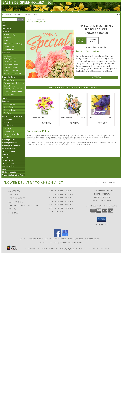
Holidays (5, 32)
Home (4, 23)
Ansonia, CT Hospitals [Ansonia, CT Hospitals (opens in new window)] (56, 239)
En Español (6, 154)
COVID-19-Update (9, 172)
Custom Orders (8, 166)
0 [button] (118, 15)
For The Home (9, 95)
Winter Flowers (9, 104)
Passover (7, 38)
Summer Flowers (10, 110)
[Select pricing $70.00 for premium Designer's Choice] (92, 40)
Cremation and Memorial (13, 92)
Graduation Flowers (11, 70)
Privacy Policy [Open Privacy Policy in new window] (82, 248)
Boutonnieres (9, 131)
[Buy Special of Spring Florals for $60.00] (96, 77)
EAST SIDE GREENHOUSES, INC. (27, 2)
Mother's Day (9, 46)
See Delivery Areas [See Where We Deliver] (104, 182)
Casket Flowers (9, 86)
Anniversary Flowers (11, 65)
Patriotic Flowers (8, 160)
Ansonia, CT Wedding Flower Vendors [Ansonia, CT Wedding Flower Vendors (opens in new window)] (85, 239)
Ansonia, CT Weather (48, 243)
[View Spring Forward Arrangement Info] (44, 104)
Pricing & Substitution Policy (13, 175)
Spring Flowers (9, 107)
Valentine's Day (9, 35)
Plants (4, 98)
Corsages (7, 128)
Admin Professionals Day (13, 43)
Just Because (8, 56)
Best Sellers (6, 29)
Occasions (6, 53)
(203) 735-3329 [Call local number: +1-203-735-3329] (32, 15)
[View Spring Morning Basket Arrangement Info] (72, 104)
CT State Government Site (71, 243)
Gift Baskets (7, 119)
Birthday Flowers (10, 59)
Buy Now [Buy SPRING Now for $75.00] (102, 123)
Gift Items (6, 122)
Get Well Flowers (10, 62)
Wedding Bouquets (9, 142)
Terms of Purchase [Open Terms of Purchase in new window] (100, 248)
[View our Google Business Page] (65, 236)
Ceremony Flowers (9, 151)
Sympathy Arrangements (13, 89)
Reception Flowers (9, 148)
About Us (5, 157)
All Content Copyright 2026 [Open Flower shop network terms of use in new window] (38, 248)
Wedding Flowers (8, 140)
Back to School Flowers (12, 73)
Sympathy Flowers (9, 77)
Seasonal (5, 101)
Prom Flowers (7, 125)
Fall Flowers (8, 113)
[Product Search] (9, 19)
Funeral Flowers (9, 80)
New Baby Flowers (11, 68)
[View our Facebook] (57, 236)
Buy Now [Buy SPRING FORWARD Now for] (46, 123)
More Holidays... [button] (9, 49)
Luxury (4, 169)
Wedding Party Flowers (11, 145)
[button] (101, 219)
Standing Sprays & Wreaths (14, 83)
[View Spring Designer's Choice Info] (100, 104)
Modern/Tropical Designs (12, 116)
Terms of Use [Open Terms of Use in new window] (68, 250)
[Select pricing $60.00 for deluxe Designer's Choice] (81, 40)
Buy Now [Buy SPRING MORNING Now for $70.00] (74, 123)
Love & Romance (8, 163)
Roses (4, 26)
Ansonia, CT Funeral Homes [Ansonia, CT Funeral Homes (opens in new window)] (32, 239)
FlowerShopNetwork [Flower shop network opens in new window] (62, 248)
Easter (6, 41)
